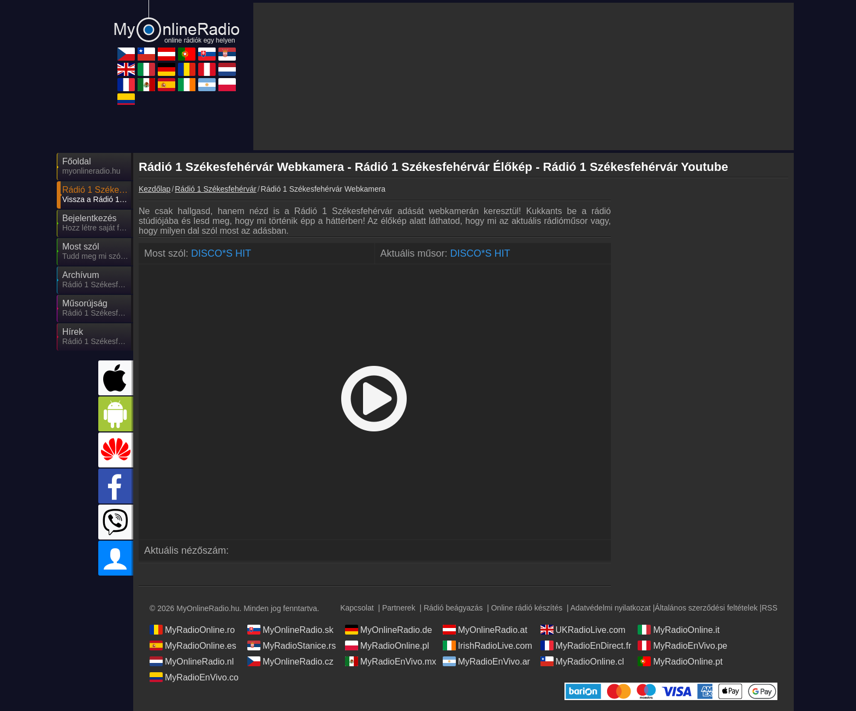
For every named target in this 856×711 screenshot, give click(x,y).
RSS (769, 607)
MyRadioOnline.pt (680, 661)
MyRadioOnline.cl (582, 661)
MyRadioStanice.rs (291, 645)
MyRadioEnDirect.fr (586, 645)
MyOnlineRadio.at (485, 630)
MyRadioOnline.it (679, 630)
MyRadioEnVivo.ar (486, 661)
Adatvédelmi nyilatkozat (610, 607)
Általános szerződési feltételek (706, 607)
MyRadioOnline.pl (387, 645)
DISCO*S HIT (221, 253)
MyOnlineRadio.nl (192, 661)
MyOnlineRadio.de (388, 630)
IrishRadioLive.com (487, 645)
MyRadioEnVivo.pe (682, 645)
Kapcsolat (356, 607)
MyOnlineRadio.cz (290, 661)
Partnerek (398, 607)
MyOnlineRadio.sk (290, 630)
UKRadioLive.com (583, 630)
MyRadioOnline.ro (192, 630)
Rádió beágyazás (453, 607)
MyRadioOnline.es (193, 645)
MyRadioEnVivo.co (194, 677)
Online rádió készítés (526, 607)
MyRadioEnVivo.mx (390, 661)
